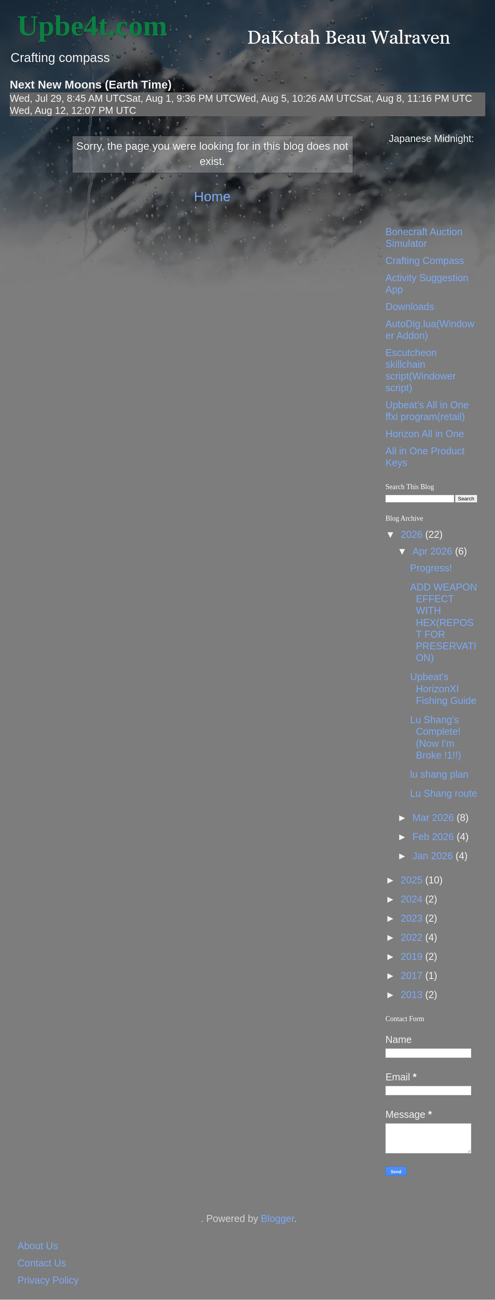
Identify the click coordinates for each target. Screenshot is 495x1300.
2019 (413, 956)
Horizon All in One (424, 433)
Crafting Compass (424, 260)
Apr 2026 (433, 551)
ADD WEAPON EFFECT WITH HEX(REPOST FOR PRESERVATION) (443, 622)
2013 (413, 994)
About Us (38, 1245)
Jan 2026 (434, 855)
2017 (413, 975)
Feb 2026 (434, 836)
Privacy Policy (48, 1280)
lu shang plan (439, 774)
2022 (413, 937)
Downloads (409, 306)
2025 (413, 879)
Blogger (277, 1218)
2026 (413, 534)
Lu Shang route (443, 793)
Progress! (431, 567)
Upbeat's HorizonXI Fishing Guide (443, 688)
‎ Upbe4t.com (88, 25)
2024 (413, 899)
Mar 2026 (434, 817)
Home (212, 196)
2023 (413, 918)
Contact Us (42, 1262)
